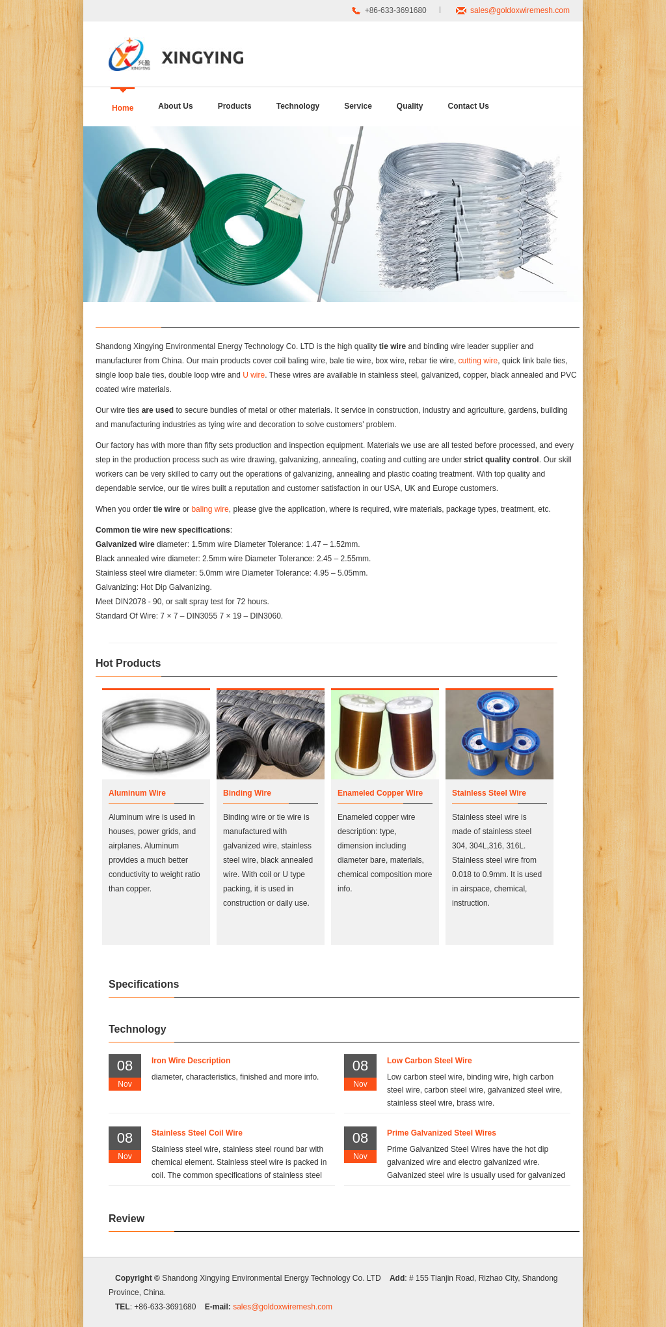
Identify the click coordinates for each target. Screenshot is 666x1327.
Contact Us (468, 106)
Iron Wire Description (191, 1060)
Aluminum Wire (137, 793)
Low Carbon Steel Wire (429, 1060)
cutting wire (478, 360)
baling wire (209, 509)
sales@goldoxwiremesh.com (520, 10)
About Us (175, 106)
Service (358, 106)
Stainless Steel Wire (489, 793)
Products (235, 106)
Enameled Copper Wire (380, 793)
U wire (254, 375)
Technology (297, 106)
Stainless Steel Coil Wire (197, 1133)
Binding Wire (247, 793)
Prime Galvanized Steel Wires (441, 1133)
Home (122, 108)
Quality (410, 106)
